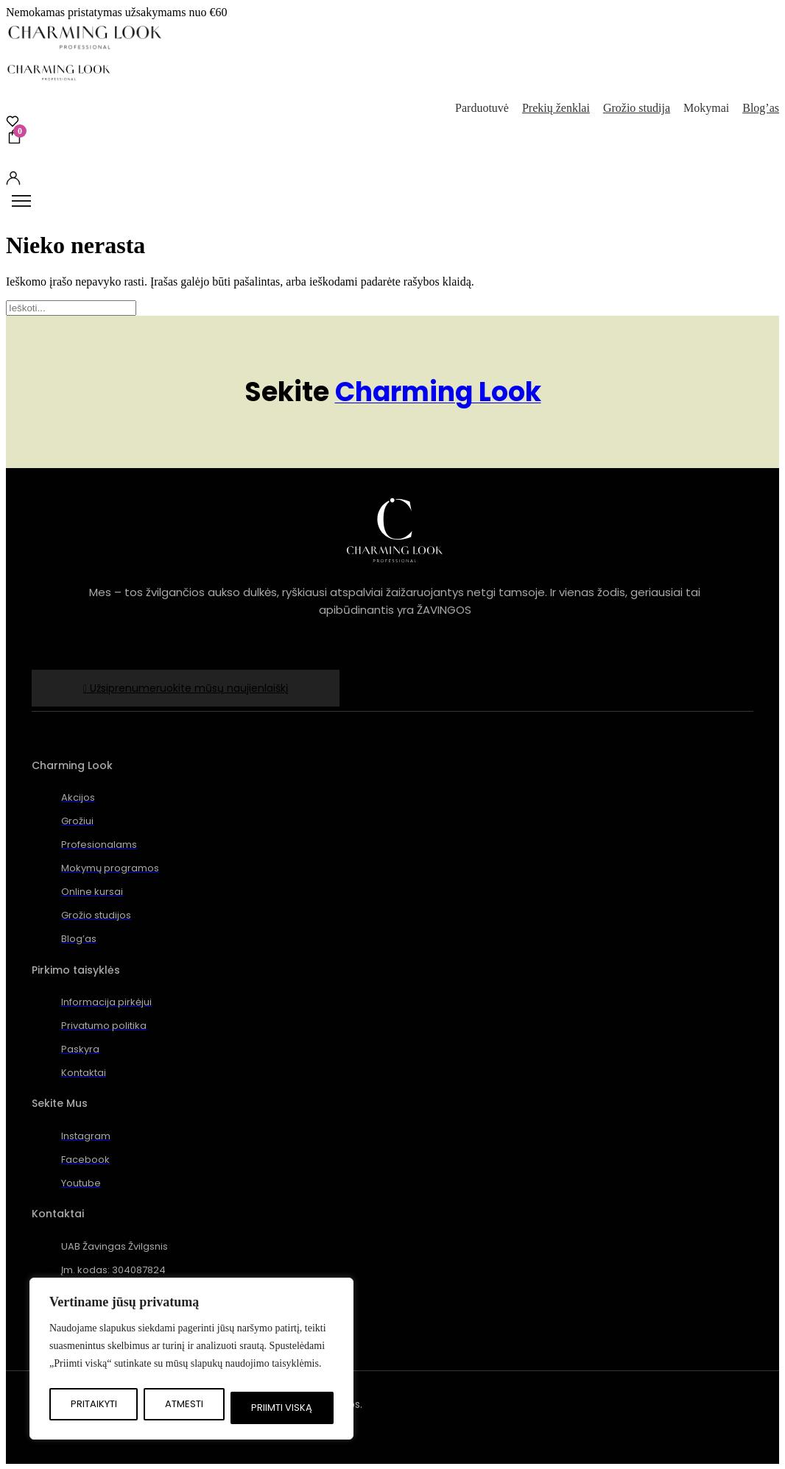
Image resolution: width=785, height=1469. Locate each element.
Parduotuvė (482, 108)
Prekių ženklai (556, 108)
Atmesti (184, 1404)
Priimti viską (281, 1408)
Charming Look (438, 392)
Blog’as (760, 108)
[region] (191, 1359)
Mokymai (706, 108)
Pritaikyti (94, 1404)
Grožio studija (636, 108)
